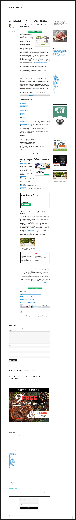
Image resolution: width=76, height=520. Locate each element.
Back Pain (10, 448)
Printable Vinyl (23, 187)
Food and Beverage (33, 13)
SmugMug (55, 94)
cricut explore (13, 32)
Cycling (10, 456)
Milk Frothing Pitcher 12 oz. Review (27, 296)
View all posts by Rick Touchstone (34, 317)
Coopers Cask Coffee (12, 454)
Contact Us (18, 13)
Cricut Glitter (22, 114)
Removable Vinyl (23, 163)
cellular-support (12, 451)
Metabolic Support (12, 470)
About (13, 13)
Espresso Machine (12, 461)
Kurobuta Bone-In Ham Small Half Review (28, 302)
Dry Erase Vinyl (23, 175)
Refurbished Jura (56, 93)
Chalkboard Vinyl (23, 178)
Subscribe (29, 507)
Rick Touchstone (11, 27)
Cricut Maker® (23, 103)
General (10, 463)
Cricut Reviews (11, 34)
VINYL (22, 158)
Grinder (10, 466)
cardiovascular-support (13, 450)
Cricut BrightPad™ (24, 105)
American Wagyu (12, 447)
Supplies (10, 479)
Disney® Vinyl (23, 185)
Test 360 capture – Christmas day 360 (59, 53)
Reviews (43, 13)
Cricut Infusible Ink (24, 110)
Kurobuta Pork (11, 468)
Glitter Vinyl (22, 173)
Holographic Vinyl (23, 180)
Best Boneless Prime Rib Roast (14, 436)
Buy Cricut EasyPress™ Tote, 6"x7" (35, 95)
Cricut (10, 455)
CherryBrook (11, 452)
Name (10, 345)
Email (10, 350)
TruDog (10, 482)
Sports (10, 478)
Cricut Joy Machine (24, 127)
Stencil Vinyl (22, 182)
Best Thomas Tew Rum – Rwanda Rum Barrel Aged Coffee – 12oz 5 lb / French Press (59, 55)
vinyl (14, 34)
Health (39, 13)
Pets (49, 13)
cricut (13, 31)
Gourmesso (11, 464)
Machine (10, 469)
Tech (60, 13)
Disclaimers (24, 13)
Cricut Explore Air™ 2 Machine (26, 124)
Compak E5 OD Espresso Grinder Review (15, 434)
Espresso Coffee (11, 460)
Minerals (10, 471)
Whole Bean (11, 483)
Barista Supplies (11, 449)
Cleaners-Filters (11, 453)
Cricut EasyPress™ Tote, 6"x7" (34, 230)
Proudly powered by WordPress (21, 515)
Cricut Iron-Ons (23, 107)
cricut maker (14, 33)
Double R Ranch (11, 459)
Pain (54, 90)
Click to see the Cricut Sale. (41, 62)
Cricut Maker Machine (24, 121)
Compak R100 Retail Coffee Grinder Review (16, 435)
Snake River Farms (54, 13)
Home (10, 13)
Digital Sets (11, 458)
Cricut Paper (22, 109)
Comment (11, 330)
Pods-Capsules (55, 92)
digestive (10, 457)
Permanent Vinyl (23, 169)
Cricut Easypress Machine (25, 129)
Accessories (10, 30)
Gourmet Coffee (11, 465)
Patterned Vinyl (23, 188)
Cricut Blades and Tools (24, 111)
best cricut (10, 31)
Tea (10, 480)
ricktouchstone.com (16, 7)
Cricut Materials (23, 106)
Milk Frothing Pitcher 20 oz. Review (27, 299)
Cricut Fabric (22, 113)
